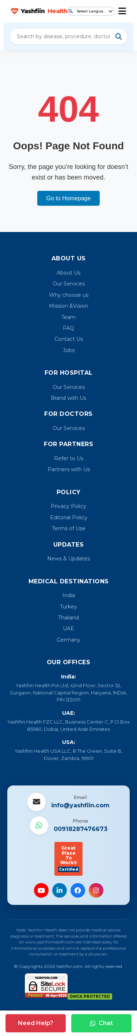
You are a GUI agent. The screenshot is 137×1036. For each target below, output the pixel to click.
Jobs (69, 350)
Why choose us (68, 295)
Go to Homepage (68, 198)
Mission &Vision (68, 306)
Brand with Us (68, 398)
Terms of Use (68, 528)
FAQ (68, 328)
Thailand (68, 617)
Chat (101, 1023)
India (68, 595)
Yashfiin (39, 11)
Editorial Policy (68, 517)
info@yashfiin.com (80, 805)
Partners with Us (68, 469)
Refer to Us (68, 458)
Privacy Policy (68, 506)
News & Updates (68, 558)
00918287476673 (80, 829)
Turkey (68, 606)
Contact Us (68, 339)
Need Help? (35, 1023)
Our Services (69, 283)
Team (68, 317)
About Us (68, 272)
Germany (68, 640)
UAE (68, 628)
